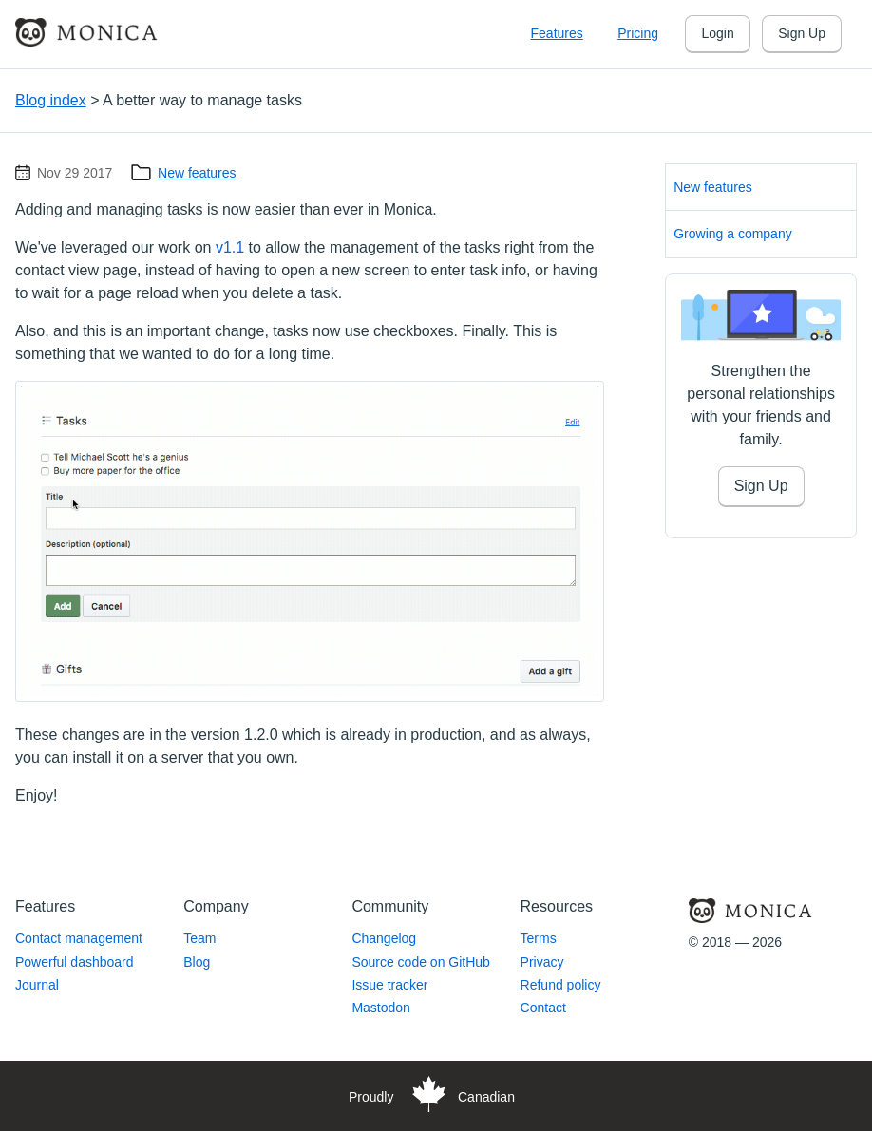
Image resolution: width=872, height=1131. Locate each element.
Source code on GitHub (420, 962)
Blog (196, 962)
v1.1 (230, 247)
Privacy (542, 962)
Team (199, 938)
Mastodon (380, 1007)
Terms (539, 938)
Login (717, 33)
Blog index (50, 100)
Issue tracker (389, 984)
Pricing (637, 33)
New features (197, 172)
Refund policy (561, 984)
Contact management (78, 938)
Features (557, 33)
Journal (37, 984)
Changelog (383, 938)
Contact (543, 1007)
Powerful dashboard (74, 962)
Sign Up (801, 33)
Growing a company (732, 233)
